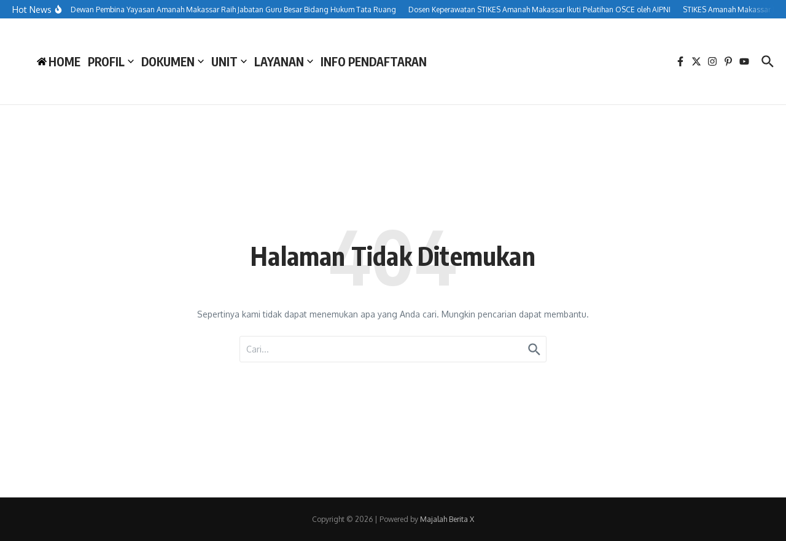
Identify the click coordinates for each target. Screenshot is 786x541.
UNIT (229, 61)
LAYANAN (283, 61)
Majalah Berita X (447, 519)
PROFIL (111, 61)
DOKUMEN (172, 61)
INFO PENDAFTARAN (374, 61)
